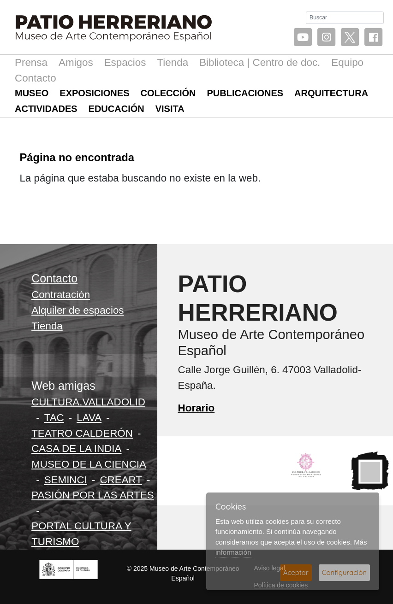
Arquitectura (331, 93)
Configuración (344, 572)
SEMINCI (65, 480)
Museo (31, 93)
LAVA (89, 417)
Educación (116, 109)
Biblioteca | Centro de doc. (259, 62)
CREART (121, 480)
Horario (196, 408)
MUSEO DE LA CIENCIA (88, 464)
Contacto (35, 78)
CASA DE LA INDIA (76, 448)
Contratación (60, 294)
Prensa (31, 62)
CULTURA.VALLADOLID (88, 402)
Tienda (172, 62)
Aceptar (296, 572)
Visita (170, 109)
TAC (54, 417)
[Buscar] (345, 18)
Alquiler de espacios (77, 310)
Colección (168, 93)
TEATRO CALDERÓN (82, 433)
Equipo (347, 62)
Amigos (76, 62)
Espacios (125, 62)
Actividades (46, 109)
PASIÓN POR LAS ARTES (92, 495)
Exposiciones (94, 93)
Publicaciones (245, 93)
